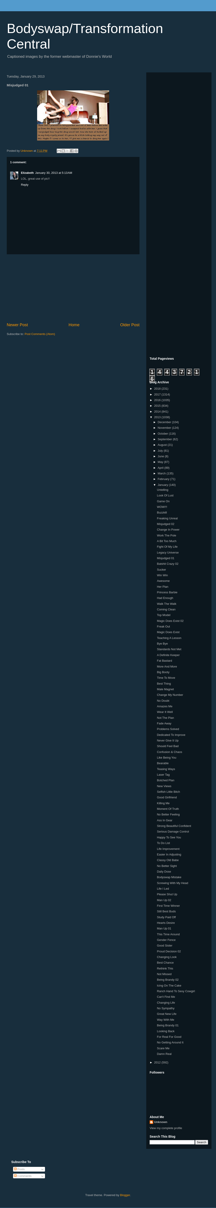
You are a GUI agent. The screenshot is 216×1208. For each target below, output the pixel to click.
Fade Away (164, 723)
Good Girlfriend (167, 797)
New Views (164, 786)
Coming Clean (166, 609)
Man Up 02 (164, 900)
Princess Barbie (167, 592)
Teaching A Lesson (169, 638)
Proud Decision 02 (169, 951)
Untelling (162, 489)
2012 (158, 1062)
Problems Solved (168, 729)
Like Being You (166, 757)
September (165, 439)
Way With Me (165, 1019)
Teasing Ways (166, 769)
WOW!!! (162, 507)
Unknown (160, 1122)
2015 (158, 405)
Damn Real (164, 1054)
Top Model (163, 615)
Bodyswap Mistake (169, 877)
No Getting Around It (170, 1042)
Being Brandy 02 (167, 979)
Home (74, 325)
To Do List (163, 843)
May (161, 462)
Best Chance (165, 962)
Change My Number (170, 695)
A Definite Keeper (168, 655)
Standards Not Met (169, 649)
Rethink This (165, 968)
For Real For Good (169, 1036)
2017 (158, 394)
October (163, 433)
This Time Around (168, 934)
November (165, 427)
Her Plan (162, 586)
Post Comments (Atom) (40, 334)
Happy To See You (169, 837)
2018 (158, 388)
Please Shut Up (167, 894)
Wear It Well (165, 712)
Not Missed (164, 974)
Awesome (163, 581)
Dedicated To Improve (171, 735)
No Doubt (163, 700)
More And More (167, 666)
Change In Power (168, 529)
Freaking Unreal (167, 518)
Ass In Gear (164, 820)
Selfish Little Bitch (168, 791)
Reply (24, 184)
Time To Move (166, 677)
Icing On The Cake (169, 985)
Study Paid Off (166, 917)
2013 (158, 417)
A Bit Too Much (166, 541)
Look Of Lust (165, 495)
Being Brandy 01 (167, 1025)
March (162, 473)
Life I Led (163, 888)
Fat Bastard (164, 660)
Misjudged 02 (165, 524)
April (161, 467)
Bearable (163, 763)
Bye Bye (162, 643)
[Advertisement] (73, 288)
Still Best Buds (166, 911)
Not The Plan (165, 717)
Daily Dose (164, 871)
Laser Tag (163, 774)
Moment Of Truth (168, 809)
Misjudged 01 (165, 558)
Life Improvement (168, 849)
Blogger (125, 1195)
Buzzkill (162, 512)
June (161, 456)
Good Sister (164, 945)
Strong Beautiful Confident (174, 826)
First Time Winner (168, 905)
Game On (163, 501)
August (163, 445)
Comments (23, 1176)
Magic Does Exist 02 (170, 621)
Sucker (161, 569)
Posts (19, 1169)
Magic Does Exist (168, 632)
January (163, 485)
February (164, 479)
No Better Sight (167, 866)
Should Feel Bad (167, 746)
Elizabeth (27, 172)
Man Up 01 (164, 928)
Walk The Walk (166, 603)
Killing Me (163, 803)
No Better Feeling (168, 814)
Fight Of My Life (167, 546)
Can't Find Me (166, 996)
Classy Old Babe (168, 860)
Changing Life (166, 1002)
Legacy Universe (168, 552)
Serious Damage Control (173, 831)
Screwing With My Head (172, 883)
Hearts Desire (166, 922)
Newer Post (17, 325)
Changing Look (166, 957)
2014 (158, 411)
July (161, 450)
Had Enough (165, 598)
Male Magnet (165, 689)
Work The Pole (166, 535)
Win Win (162, 575)
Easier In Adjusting (169, 854)
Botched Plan (165, 780)
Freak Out (163, 626)
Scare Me (163, 1048)
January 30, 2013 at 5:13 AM (53, 172)
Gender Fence (166, 940)
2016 (158, 400)
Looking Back (165, 1031)
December (165, 422)
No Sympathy (165, 1008)
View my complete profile (166, 1128)
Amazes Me (164, 706)
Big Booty (163, 672)
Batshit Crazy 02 (167, 563)
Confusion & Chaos (169, 752)
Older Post (130, 325)
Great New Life (166, 1014)
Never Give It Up (167, 740)
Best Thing (164, 683)
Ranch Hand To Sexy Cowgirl (176, 991)
